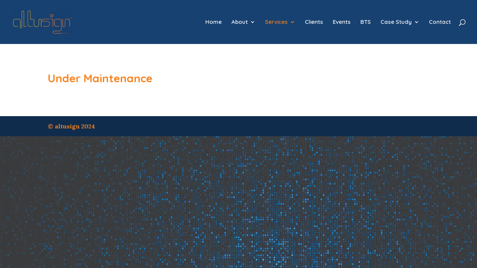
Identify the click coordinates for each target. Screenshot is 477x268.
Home (213, 22)
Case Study (396, 22)
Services (276, 22)
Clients (314, 22)
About (239, 22)
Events (342, 22)
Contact (440, 22)
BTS (365, 22)
